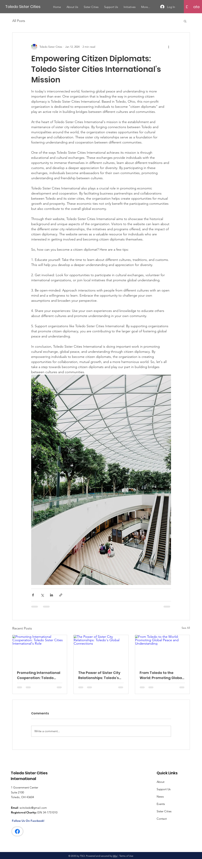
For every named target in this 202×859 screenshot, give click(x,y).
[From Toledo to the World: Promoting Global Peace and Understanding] (162, 650)
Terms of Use (126, 855)
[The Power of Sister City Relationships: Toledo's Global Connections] (101, 650)
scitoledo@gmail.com (33, 807)
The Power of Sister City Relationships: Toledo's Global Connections (99, 675)
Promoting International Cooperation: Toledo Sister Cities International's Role (38, 675)
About (160, 782)
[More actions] (168, 47)
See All (186, 628)
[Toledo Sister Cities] (23, 6)
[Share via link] (61, 595)
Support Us (163, 789)
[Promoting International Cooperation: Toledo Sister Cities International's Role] (39, 650)
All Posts (18, 21)
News (160, 796)
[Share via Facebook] (33, 595)
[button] (190, 6)
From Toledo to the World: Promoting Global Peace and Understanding (161, 675)
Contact (162, 818)
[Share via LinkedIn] (51, 595)
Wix (115, 855)
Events (161, 804)
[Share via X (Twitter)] (42, 595)
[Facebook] (17, 831)
